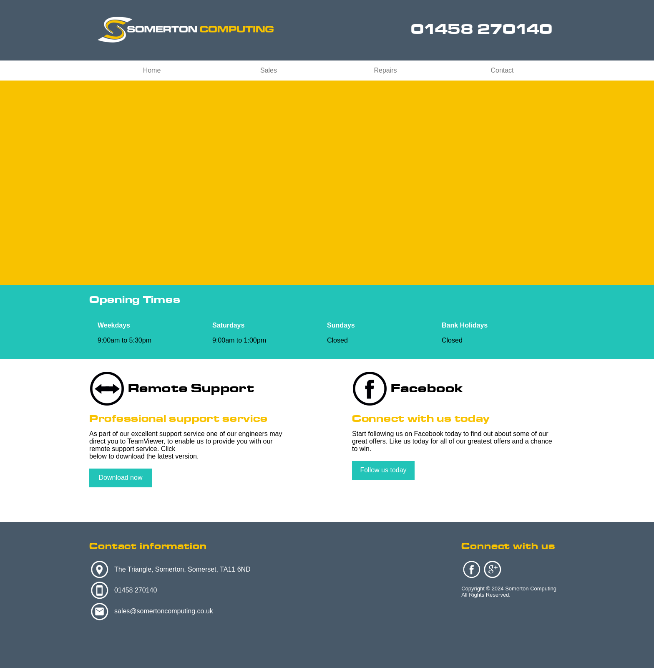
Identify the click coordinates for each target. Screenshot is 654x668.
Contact (501, 70)
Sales (268, 70)
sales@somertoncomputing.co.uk (163, 611)
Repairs (385, 70)
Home (152, 70)
